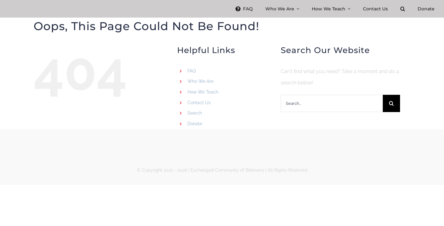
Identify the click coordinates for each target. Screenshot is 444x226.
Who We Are (200, 81)
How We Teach (202, 91)
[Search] (391, 103)
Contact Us (199, 102)
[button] (402, 9)
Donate (194, 123)
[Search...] (332, 103)
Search (194, 113)
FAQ (191, 70)
